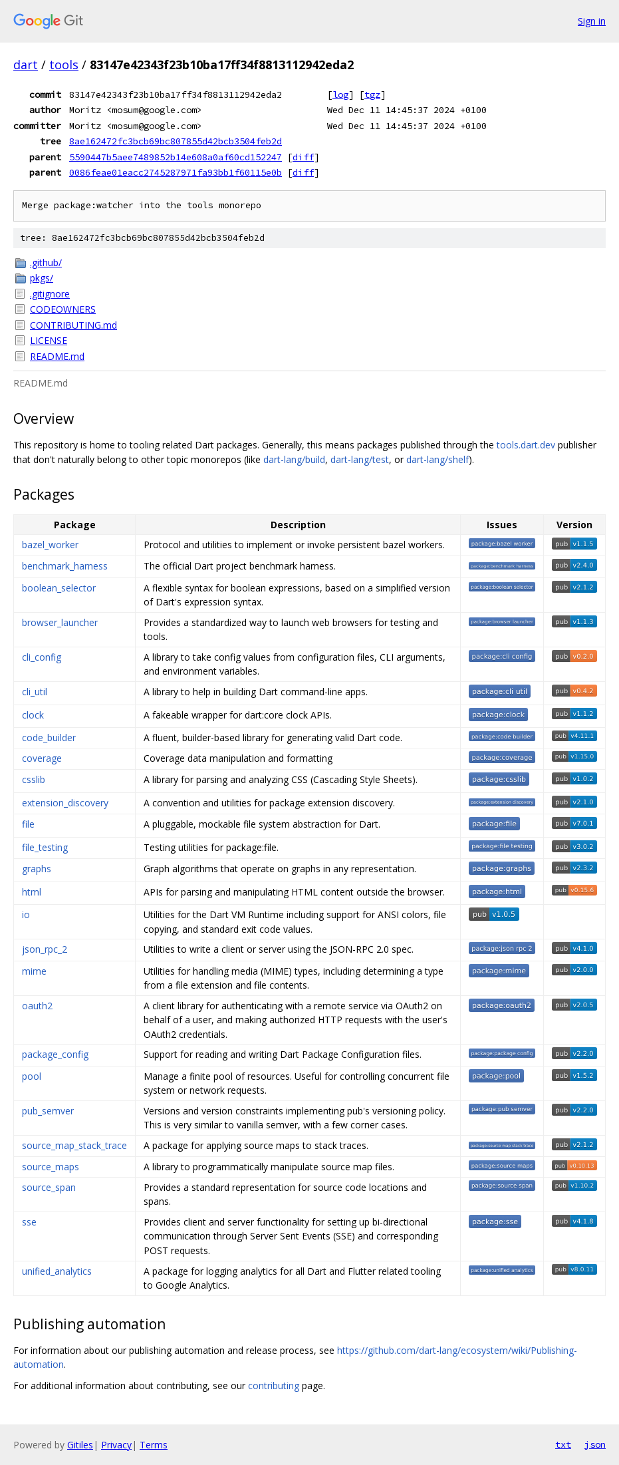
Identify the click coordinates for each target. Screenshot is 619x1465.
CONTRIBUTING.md (73, 325)
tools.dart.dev (526, 444)
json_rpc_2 (44, 949)
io (26, 914)
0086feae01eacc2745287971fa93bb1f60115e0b (175, 172)
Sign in (592, 21)
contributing (273, 1385)
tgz (372, 94)
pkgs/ (41, 277)
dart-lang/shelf (437, 459)
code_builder (49, 737)
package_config (55, 1054)
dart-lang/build (294, 459)
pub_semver (48, 1110)
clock (33, 715)
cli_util (34, 691)
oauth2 (37, 1005)
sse (29, 1222)
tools (63, 65)
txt (563, 1444)
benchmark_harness (65, 566)
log (340, 94)
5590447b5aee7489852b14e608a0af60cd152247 (175, 157)
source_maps (50, 1166)
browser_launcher (60, 622)
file (28, 824)
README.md (57, 356)
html (31, 892)
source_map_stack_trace (74, 1145)
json (595, 1444)
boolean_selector (59, 587)
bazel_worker (50, 544)
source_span (49, 1187)
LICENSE (48, 340)
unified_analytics (57, 1271)
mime (34, 971)
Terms (154, 1444)
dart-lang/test (359, 459)
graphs (36, 868)
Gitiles (80, 1444)
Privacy (116, 1444)
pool (31, 1076)
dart (25, 65)
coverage (42, 758)
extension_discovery (65, 802)
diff (303, 157)
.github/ (46, 262)
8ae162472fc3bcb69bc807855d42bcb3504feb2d (175, 141)
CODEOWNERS (63, 309)
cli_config (41, 657)
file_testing (45, 847)
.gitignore (50, 293)
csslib (33, 779)
